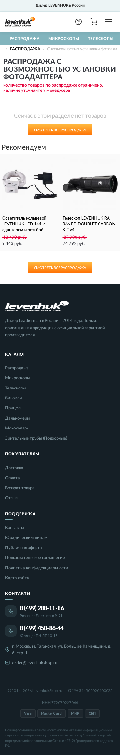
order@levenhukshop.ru (34, 662)
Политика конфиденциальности (36, 567)
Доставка (14, 467)
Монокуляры (17, 427)
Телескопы (101, 38)
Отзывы (12, 497)
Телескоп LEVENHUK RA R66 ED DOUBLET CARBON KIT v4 (89, 224)
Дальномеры (17, 418)
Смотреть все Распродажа (60, 130)
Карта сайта (17, 577)
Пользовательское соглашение (35, 557)
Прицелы (14, 407)
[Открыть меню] (108, 21)
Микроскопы (63, 38)
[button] (78, 22)
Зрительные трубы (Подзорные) (36, 438)
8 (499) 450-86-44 (42, 628)
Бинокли (13, 397)
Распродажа (24, 38)
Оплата (12, 477)
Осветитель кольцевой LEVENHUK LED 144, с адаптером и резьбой (24, 224)
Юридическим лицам (26, 537)
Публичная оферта (23, 547)
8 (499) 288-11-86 (42, 607)
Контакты (14, 527)
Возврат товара (20, 487)
